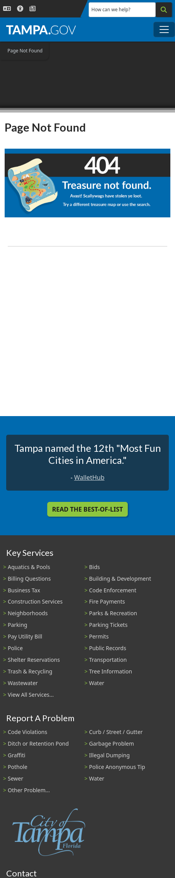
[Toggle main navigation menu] (164, 29)
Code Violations (27, 732)
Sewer (15, 778)
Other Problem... (29, 790)
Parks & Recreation (113, 613)
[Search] (164, 9)
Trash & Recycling (30, 671)
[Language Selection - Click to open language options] (7, 8)
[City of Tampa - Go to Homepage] (41, 29)
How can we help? (110, 9)
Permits (99, 636)
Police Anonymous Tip (117, 766)
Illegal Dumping (109, 755)
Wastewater (23, 683)
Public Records (107, 648)
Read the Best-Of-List (87, 509)
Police (15, 648)
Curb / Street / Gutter (116, 732)
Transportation (108, 659)
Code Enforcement (112, 590)
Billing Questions (29, 578)
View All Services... (31, 694)
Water (96, 683)
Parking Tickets (108, 624)
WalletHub (89, 477)
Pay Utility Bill (25, 636)
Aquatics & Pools (29, 567)
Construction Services (35, 601)
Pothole (17, 766)
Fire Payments (107, 601)
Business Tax (24, 590)
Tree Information (110, 671)
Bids (94, 567)
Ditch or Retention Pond (38, 743)
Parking (17, 624)
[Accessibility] (20, 8)
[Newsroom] (32, 8)
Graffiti (16, 755)
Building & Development (120, 578)
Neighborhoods (28, 613)
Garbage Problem (111, 743)
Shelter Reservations (34, 659)
